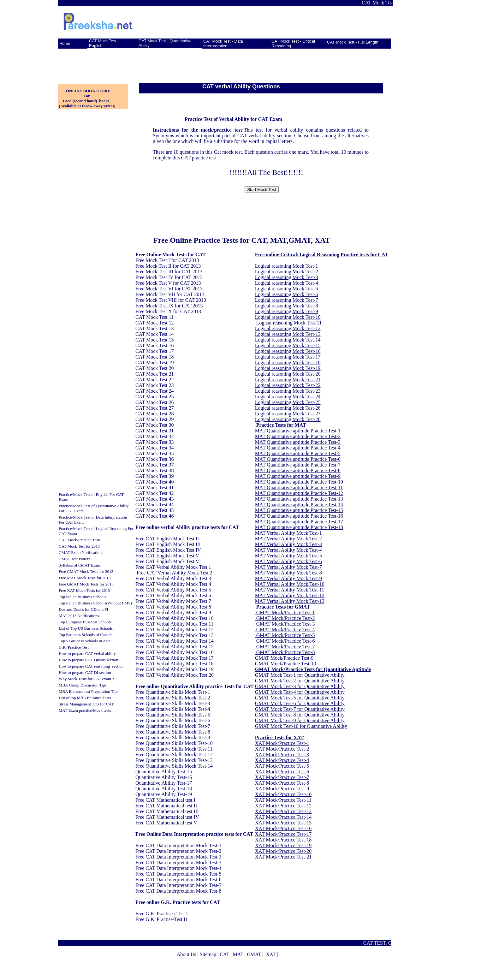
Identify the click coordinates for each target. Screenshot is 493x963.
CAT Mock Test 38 (154, 470)
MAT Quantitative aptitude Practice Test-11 (299, 487)
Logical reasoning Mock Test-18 (288, 362)
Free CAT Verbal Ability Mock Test (172, 567)
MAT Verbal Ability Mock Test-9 (288, 578)
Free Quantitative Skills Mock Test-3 (172, 703)
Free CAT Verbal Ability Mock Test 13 (174, 635)
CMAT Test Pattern (74, 558)
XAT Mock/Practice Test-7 (282, 777)
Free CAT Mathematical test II (166, 805)
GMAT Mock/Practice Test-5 (285, 635)
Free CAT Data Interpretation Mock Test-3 (178, 856)
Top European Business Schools (85, 622)
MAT (238, 954)
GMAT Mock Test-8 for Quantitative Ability (300, 714)
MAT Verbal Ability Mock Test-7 (288, 567)
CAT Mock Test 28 (154, 413)
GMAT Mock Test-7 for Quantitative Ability (300, 709)
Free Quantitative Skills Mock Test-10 (174, 743)
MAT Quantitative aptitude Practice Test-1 (298, 430)
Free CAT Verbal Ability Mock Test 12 (174, 629)
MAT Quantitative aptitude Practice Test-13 (299, 499)
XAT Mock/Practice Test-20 (283, 851)
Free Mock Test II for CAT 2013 (168, 266)
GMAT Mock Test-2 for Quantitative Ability (300, 680)
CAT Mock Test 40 (154, 481)
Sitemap (208, 954)
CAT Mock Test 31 (154, 430)
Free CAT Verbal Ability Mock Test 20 (174, 675)
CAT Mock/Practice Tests (80, 540)
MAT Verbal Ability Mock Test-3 (288, 544)
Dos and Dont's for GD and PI (83, 609)
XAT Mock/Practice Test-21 (283, 856)
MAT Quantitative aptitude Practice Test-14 (299, 504)
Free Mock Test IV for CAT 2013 (169, 277)
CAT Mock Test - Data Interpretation (223, 43)
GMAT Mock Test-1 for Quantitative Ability (300, 675)
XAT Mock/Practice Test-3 (282, 754)
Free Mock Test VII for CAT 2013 (169, 294)
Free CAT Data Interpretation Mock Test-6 (178, 879)
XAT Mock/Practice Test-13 (283, 811)
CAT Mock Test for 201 (78, 546)
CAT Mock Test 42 (154, 493)
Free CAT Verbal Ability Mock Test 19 (174, 669)
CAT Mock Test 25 (154, 396)
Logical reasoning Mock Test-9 (286, 311)
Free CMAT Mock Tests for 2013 (86, 571)
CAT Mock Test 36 (154, 459)
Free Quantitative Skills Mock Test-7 (172, 726)
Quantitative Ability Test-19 (163, 794)
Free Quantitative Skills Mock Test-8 (172, 731)
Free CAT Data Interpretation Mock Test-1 (178, 845)
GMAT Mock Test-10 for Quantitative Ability (301, 726)
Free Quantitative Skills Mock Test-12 (174, 754)
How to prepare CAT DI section (85, 672)
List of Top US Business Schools (86, 628)
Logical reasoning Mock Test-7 (286, 300)
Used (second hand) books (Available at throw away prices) (87, 103)
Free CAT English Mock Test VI (168, 561)
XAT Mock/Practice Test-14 (283, 817)
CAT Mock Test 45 (154, 510)
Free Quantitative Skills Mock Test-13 (174, 760)
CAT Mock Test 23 (154, 385)
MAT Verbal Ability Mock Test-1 (288, 533)
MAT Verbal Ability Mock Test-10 (289, 584)
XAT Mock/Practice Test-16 (283, 828)
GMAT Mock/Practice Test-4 (285, 629)
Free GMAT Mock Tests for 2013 (86, 584)
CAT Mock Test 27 (154, 408)
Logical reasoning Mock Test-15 (288, 345)
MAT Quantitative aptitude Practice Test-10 (299, 481)
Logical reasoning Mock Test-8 (286, 305)
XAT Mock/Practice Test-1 (282, 743)
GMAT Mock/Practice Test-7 (285, 646)
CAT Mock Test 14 (154, 334)
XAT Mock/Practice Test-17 (283, 834)
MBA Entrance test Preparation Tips (88, 691)
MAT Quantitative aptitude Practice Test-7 (298, 464)
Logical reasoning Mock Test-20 (288, 374)
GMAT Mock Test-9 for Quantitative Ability (300, 720)
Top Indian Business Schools (82, 596)
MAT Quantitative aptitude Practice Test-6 (298, 459)
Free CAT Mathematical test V (166, 822)
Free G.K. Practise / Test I (161, 913)
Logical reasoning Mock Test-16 (288, 351)
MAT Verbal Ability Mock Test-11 (289, 589)
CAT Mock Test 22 (154, 379)
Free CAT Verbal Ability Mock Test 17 (174, 658)
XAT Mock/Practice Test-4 (282, 760)
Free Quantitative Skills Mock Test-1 (172, 692)
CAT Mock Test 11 (154, 317)
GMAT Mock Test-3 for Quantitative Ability (300, 686)
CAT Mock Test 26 (154, 402)
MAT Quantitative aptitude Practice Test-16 (299, 516)
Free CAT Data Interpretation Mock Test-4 (178, 868)
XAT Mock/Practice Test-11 (283, 800)
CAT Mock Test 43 (154, 499)
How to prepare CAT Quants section (88, 659)
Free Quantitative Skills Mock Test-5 (172, 714)
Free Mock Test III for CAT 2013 (168, 271)
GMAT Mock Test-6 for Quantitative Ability (300, 703)
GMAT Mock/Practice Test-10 (285, 663)
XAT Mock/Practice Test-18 (283, 839)
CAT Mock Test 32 (154, 436)
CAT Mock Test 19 (154, 362)
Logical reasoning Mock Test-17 (288, 357)
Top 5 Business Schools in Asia (84, 641)
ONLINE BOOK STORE (88, 90)
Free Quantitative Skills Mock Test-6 (172, 720)
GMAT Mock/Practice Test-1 (285, 612)
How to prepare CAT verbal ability (87, 653)
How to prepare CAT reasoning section (91, 666)
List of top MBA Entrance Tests (85, 697)
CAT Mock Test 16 (154, 345)
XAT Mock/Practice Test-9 (282, 788)
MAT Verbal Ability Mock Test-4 (288, 550)
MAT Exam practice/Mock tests (85, 710)
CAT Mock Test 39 (154, 476)
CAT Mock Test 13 (154, 328)
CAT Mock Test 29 (154, 419)
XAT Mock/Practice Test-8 (282, 783)
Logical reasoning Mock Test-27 (288, 413)
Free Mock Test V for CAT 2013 (168, 283)
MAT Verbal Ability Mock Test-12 (289, 595)
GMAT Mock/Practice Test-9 (284, 658)
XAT (271, 954)
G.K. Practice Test (74, 647)
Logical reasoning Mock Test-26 (288, 408)
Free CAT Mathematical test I (165, 800)
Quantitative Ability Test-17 (163, 783)
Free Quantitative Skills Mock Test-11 (173, 749)
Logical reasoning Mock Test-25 (288, 402)
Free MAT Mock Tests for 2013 (84, 577)
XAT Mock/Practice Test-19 (283, 845)
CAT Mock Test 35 (154, 453)
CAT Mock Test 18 (154, 357)
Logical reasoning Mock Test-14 (288, 339)
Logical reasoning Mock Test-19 (288, 368)
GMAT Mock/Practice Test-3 (285, 624)
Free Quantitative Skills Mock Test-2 (172, 697)
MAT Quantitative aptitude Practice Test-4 (298, 447)
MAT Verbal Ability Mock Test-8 (288, 572)
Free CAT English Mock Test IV (168, 550)
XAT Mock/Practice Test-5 (282, 766)
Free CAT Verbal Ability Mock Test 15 (174, 646)
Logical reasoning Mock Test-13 (288, 334)
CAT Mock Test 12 (154, 322)
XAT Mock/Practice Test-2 (282, 749)
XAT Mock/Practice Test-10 (283, 794)
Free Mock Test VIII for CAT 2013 (170, 300)
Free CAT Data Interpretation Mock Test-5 (178, 874)
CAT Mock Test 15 (154, 339)
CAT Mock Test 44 (154, 504)
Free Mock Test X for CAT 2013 (168, 311)
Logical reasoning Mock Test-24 (288, 396)
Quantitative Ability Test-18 (163, 788)
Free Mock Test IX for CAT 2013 (169, 305)
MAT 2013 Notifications (79, 615)
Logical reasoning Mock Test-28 (288, 419)
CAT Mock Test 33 (154, 442)
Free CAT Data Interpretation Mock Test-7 (178, 885)
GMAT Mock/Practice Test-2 (285, 618)
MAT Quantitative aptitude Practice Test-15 (299, 510)
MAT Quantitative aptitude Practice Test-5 (298, 453)
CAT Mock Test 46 (154, 516)
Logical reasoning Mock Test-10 (288, 317)
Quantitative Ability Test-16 (163, 777)
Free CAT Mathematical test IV (167, 817)
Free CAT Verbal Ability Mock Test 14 (174, 641)
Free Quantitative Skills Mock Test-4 (172, 709)
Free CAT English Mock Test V (167, 555)
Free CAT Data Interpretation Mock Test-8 (178, 891)
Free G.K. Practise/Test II (161, 919)
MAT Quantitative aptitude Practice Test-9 (298, 476)
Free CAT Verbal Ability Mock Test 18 (174, 663)
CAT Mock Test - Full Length (352, 42)
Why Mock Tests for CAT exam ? (86, 678)
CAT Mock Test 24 (154, 391)
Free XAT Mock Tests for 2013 (84, 590)
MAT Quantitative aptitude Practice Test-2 (298, 436)
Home (64, 43)
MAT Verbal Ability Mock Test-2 (288, 538)
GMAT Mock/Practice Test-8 (285, 652)
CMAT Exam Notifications (81, 552)
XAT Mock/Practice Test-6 (282, 771)
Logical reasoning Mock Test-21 (288, 379)
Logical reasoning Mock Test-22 (288, 385)
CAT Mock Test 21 (154, 374)
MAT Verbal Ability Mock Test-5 (288, 555)
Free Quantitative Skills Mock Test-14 (174, 766)
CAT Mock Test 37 (154, 464)
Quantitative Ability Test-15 (163, 771)
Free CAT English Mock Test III (168, 544)
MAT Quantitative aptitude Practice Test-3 (298, 442)
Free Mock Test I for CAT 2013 (167, 260)
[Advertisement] (89, 63)
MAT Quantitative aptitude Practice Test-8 (298, 470)
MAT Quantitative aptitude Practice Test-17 (299, 521)
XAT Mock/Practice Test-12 (283, 805)
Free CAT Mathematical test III (167, 811)
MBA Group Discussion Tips (82, 685)
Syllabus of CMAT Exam (79, 565)
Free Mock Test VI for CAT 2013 (169, 288)
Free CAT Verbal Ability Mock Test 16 (174, 652)
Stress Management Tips (79, 704)
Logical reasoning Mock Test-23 (288, 391)
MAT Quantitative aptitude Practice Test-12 (299, 493)
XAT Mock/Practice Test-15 (283, 822)
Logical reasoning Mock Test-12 (288, 328)
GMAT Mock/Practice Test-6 (285, 641)
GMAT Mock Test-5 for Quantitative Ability (300, 697)
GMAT (254, 954)
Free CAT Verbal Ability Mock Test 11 (174, 624)
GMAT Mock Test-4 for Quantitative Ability (300, 692)
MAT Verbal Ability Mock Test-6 (288, 561)
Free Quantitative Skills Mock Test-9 (172, 737)
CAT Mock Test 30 (154, 425)
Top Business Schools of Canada (85, 634)
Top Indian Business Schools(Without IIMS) (95, 603)
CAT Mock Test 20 (154, 368)
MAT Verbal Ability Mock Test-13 (289, 601)
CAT (224, 954)
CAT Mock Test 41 (154, 487)
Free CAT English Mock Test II (167, 538)
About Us (186, 954)
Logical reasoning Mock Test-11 (289, 322)
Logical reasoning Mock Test (284, 266)
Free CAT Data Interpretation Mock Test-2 (178, 851)
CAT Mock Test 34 (154, 447)
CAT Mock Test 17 (154, 351)
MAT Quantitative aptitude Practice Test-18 (299, 527)
